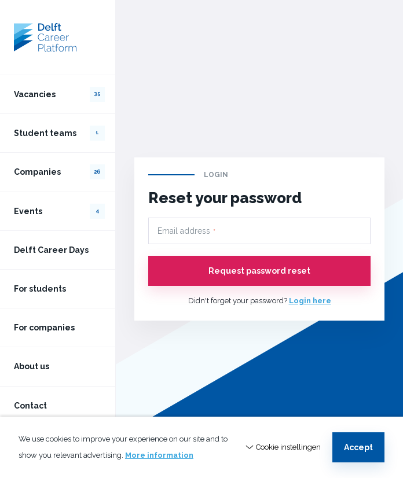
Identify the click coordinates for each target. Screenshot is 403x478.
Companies (59, 171)
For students (40, 288)
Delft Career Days (51, 250)
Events (59, 211)
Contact (30, 405)
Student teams (59, 133)
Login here (310, 300)
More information (159, 455)
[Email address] (259, 231)
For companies (44, 327)
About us (31, 366)
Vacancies (59, 94)
